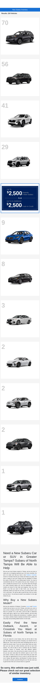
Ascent (28, 606)
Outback (28, 575)
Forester (34, 606)
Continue (20, 679)
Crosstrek (33, 575)
